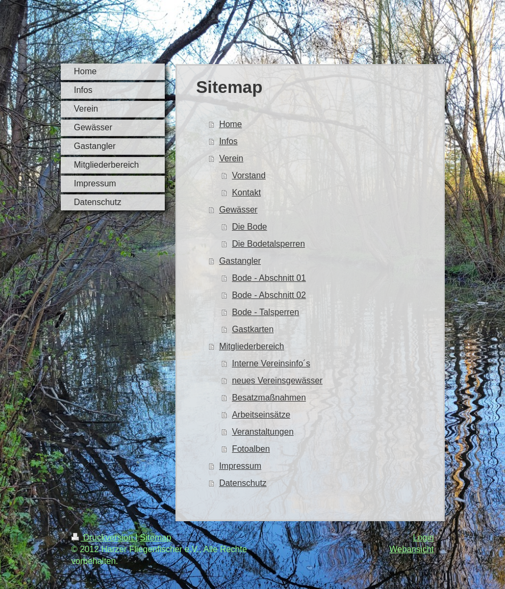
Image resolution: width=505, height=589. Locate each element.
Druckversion (103, 537)
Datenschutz (243, 483)
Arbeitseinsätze (261, 414)
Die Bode (249, 226)
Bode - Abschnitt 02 (269, 295)
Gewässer (238, 209)
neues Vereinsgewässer (277, 380)
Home (230, 124)
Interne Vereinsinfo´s (271, 363)
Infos (228, 141)
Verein (231, 158)
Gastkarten (253, 329)
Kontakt (246, 192)
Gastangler (240, 260)
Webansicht (411, 549)
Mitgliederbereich (251, 346)
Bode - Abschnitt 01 (269, 277)
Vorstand (249, 175)
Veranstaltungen (263, 431)
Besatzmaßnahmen (269, 397)
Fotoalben (251, 448)
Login (423, 537)
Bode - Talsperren (265, 312)
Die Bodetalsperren (268, 243)
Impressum (240, 465)
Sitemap (155, 537)
